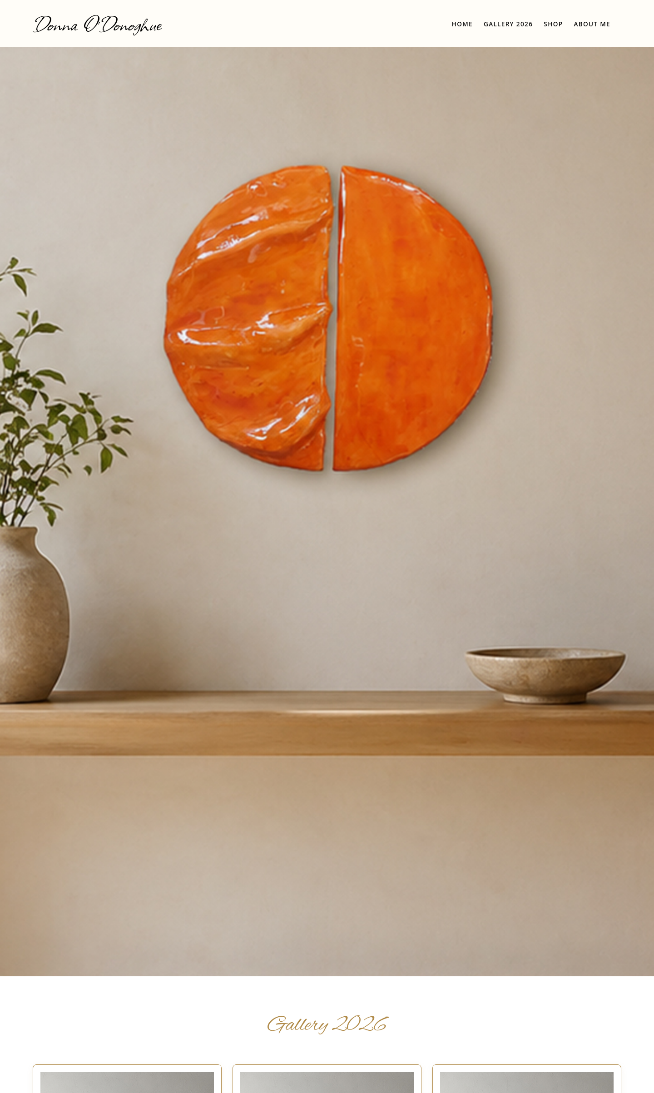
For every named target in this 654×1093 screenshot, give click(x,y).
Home (462, 24)
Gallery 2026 (508, 24)
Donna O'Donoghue (97, 23)
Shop (553, 24)
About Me (592, 24)
